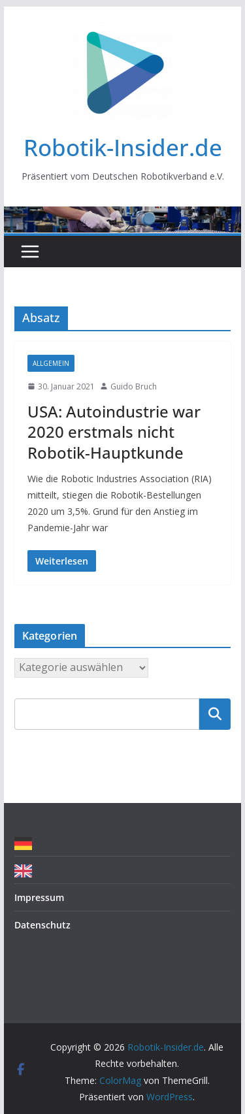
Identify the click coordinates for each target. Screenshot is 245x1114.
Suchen (215, 713)
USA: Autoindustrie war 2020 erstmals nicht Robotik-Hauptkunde (114, 432)
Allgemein (51, 363)
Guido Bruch (133, 386)
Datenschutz (42, 925)
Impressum (39, 897)
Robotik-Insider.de (123, 147)
